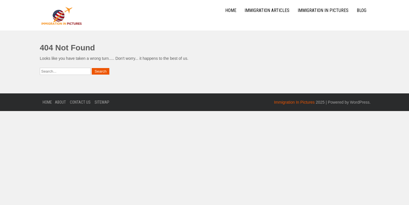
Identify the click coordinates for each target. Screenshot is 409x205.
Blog (361, 10)
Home (230, 10)
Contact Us (80, 102)
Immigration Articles (267, 10)
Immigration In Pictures (323, 10)
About (60, 102)
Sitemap (102, 102)
